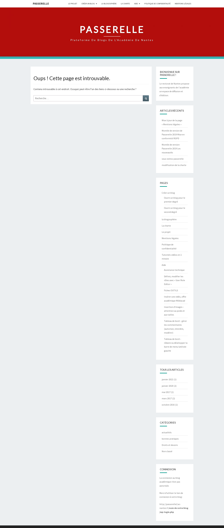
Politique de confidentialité (157, 3)
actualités (167, 432)
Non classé (167, 451)
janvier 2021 (167, 379)
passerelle (41, 3)
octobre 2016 (168, 404)
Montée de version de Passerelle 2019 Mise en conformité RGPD (173, 134)
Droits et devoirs (170, 445)
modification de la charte (174, 165)
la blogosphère (109, 3)
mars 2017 (167, 398)
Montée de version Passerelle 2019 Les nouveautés (171, 148)
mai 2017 (166, 392)
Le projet (72, 3)
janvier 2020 (167, 385)
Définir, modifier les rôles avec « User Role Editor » (174, 280)
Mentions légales (183, 3)
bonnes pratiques (170, 438)
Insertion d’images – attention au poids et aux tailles (174, 311)
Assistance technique (174, 270)
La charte (125, 3)
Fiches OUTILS (171, 290)
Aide (136, 3)
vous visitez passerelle (173, 158)
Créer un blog (88, 3)
